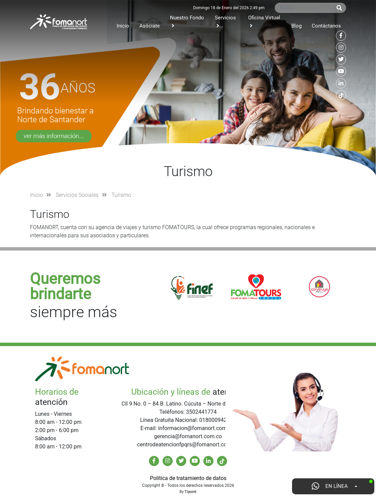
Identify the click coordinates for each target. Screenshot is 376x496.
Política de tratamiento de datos (188, 478)
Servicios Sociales (77, 195)
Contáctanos (326, 26)
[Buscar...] (303, 8)
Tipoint (190, 492)
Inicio (123, 26)
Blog (296, 26)
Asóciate (149, 26)
